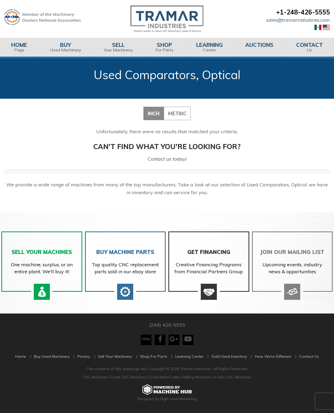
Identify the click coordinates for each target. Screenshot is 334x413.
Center (209, 47)
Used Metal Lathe (165, 377)
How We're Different (273, 356)
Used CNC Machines (129, 377)
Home (20, 356)
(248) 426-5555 (167, 325)
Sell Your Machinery (115, 356)
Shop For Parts (153, 356)
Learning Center (189, 356)
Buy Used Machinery (51, 356)
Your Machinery (118, 47)
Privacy (83, 356)
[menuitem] (19, 47)
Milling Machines (197, 377)
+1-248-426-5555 (303, 12)
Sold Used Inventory (229, 356)
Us (309, 47)
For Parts (164, 47)
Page (19, 47)
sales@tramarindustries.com (298, 20)
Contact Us (309, 356)
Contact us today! (167, 159)
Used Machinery (65, 47)
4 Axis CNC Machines (232, 377)
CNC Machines (96, 377)
